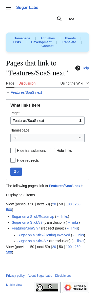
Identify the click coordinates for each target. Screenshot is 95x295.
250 (77, 204)
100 (69, 204)
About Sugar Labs (40, 275)
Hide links (64, 151)
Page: (15, 113)
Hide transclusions (31, 151)
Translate (69, 42)
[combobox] (47, 121)
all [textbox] (15, 138)
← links (62, 217)
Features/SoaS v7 (26, 228)
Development (41, 42)
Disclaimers (63, 275)
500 (9, 210)
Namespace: (20, 130)
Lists (17, 42)
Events (70, 38)
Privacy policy (15, 275)
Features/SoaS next (26, 92)
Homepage (22, 38)
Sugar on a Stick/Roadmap (33, 217)
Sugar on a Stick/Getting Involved (43, 235)
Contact (48, 46)
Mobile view (14, 285)
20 (54, 204)
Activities (47, 38)
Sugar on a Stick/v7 (27, 222)
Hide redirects (28, 160)
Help (81, 68)
